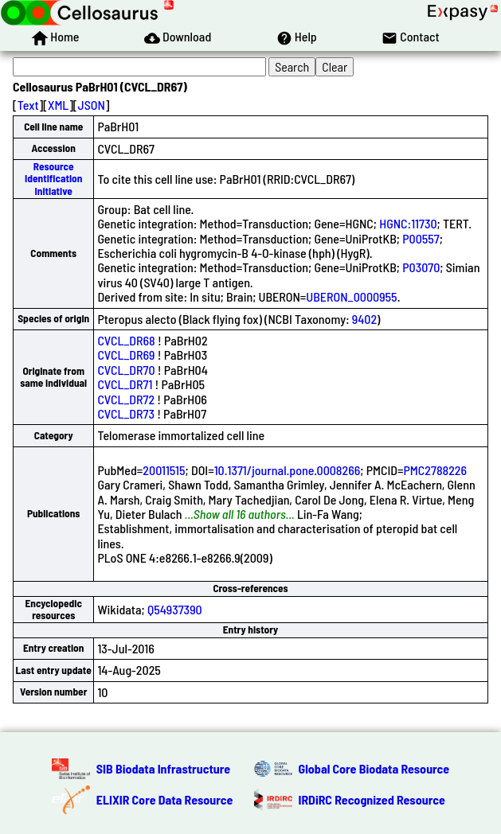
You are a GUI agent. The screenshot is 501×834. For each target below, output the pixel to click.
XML (58, 104)
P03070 (421, 267)
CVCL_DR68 (126, 340)
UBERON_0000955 (351, 296)
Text (28, 104)
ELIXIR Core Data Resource (164, 799)
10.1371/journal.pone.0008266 (287, 469)
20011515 (164, 469)
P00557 (421, 238)
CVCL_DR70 (126, 369)
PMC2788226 (436, 469)
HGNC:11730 (407, 223)
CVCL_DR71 (124, 384)
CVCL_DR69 (126, 354)
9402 (364, 318)
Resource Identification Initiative (53, 178)
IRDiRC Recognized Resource (372, 799)
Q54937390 (174, 609)
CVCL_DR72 (126, 399)
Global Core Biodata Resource (374, 768)
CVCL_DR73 (126, 413)
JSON (91, 104)
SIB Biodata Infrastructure (163, 768)
